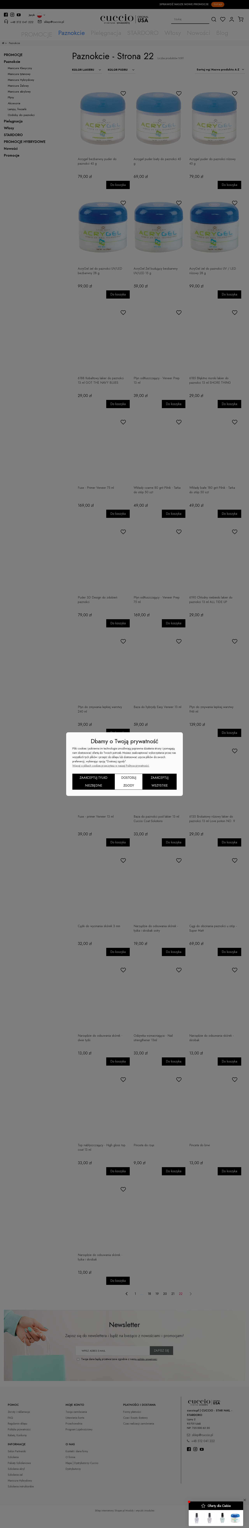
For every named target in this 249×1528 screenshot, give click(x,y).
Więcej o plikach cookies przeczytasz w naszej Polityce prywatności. (110, 766)
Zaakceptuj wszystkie (159, 781)
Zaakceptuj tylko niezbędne (93, 781)
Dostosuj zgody (128, 781)
